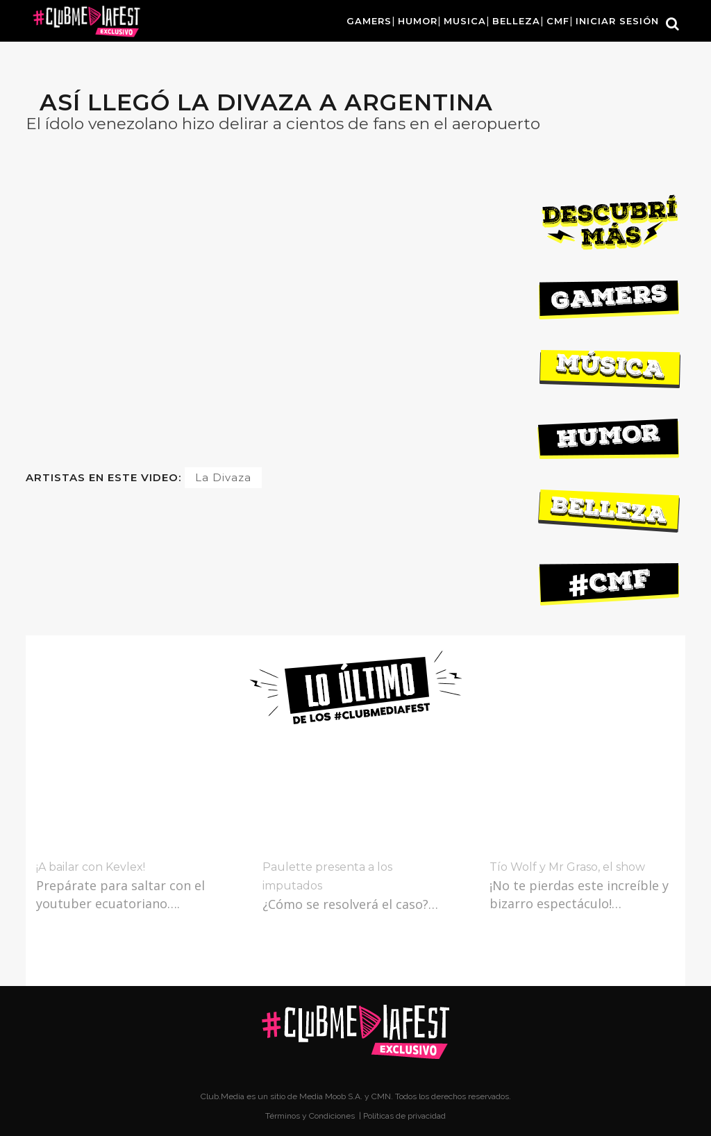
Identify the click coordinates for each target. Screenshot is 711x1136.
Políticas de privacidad (404, 1116)
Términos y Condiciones (311, 1116)
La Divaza (223, 477)
